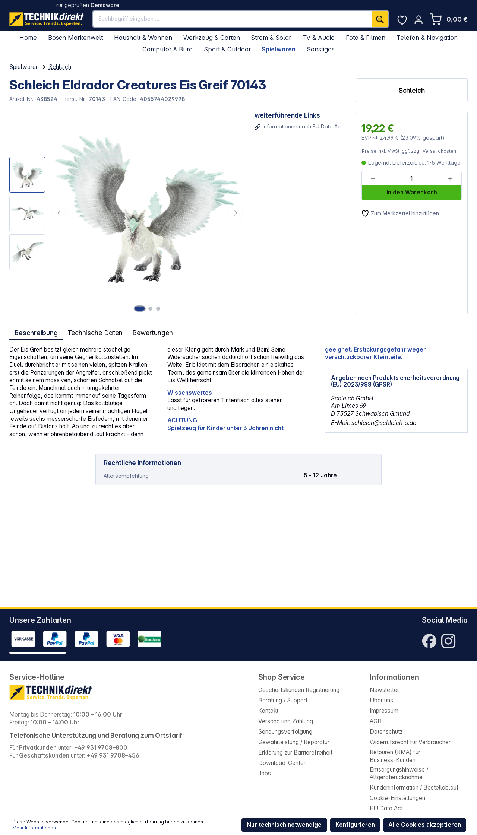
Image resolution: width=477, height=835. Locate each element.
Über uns (381, 700)
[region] (127, 213)
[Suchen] (380, 19)
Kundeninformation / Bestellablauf (414, 787)
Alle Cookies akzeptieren (424, 824)
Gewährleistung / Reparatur (293, 742)
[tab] (36, 332)
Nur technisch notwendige (284, 824)
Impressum (384, 710)
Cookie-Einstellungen (397, 797)
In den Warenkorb (411, 192)
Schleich (412, 90)
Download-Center (282, 762)
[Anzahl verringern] (373, 178)
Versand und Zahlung (285, 721)
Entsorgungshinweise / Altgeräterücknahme (399, 773)
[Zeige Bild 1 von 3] (141, 308)
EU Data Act (386, 808)
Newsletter (384, 689)
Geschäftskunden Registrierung (298, 689)
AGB (376, 721)
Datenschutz (386, 731)
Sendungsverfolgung (285, 731)
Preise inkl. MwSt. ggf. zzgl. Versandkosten (409, 151)
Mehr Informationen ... (36, 828)
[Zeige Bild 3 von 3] (158, 308)
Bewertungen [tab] (154, 332)
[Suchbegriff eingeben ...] (232, 19)
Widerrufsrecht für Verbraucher (410, 742)
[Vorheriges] (59, 213)
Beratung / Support (282, 700)
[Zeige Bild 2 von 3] (151, 308)
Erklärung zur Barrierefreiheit (295, 752)
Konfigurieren (355, 824)
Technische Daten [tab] (95, 332)
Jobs (264, 773)
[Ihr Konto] (418, 19)
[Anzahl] (411, 178)
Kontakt (268, 710)
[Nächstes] (235, 213)
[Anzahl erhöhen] (450, 178)
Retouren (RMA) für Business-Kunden (395, 756)
